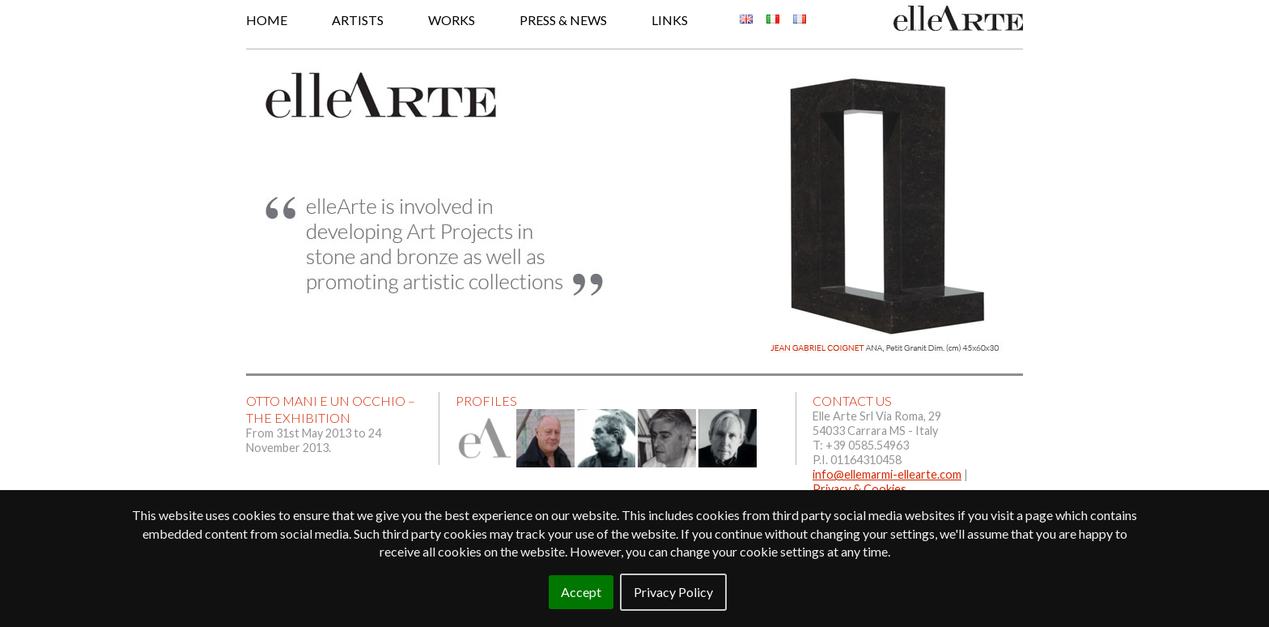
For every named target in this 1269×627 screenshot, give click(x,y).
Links (669, 20)
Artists (358, 20)
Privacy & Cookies (859, 489)
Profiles (486, 400)
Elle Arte (958, 18)
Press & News (563, 20)
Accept (581, 591)
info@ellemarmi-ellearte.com (887, 474)
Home (266, 20)
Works (451, 20)
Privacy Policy (673, 591)
